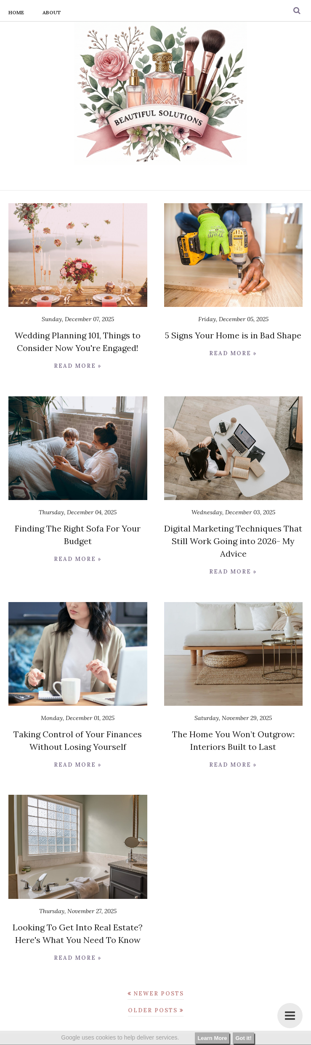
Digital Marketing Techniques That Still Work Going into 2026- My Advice (233, 541)
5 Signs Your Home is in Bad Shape (233, 335)
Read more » (78, 365)
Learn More (212, 1038)
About (52, 12)
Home (16, 12)
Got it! (243, 1038)
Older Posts (153, 1010)
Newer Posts (158, 993)
